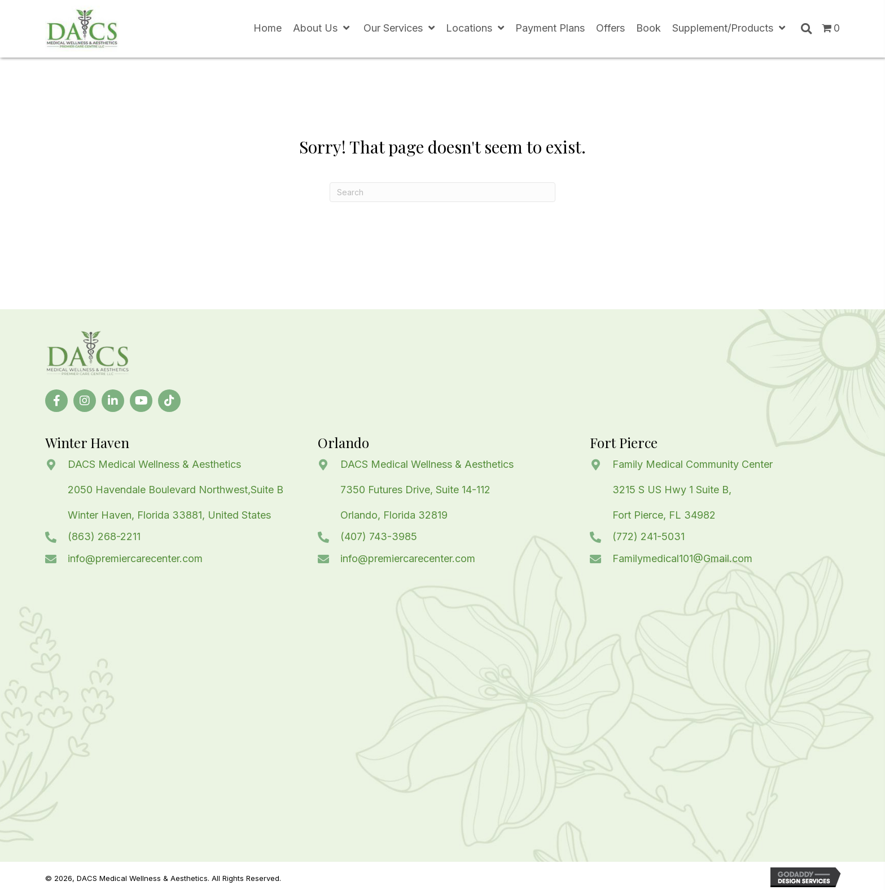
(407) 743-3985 (378, 536)
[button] (56, 400)
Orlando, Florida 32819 (394, 515)
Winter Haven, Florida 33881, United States (169, 515)
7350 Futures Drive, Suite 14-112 (415, 490)
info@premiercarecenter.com (135, 558)
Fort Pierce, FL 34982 (664, 515)
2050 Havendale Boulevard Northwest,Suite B (175, 490)
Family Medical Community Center (692, 464)
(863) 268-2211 (104, 536)
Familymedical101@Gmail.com (682, 558)
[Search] (442, 192)
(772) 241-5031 (648, 536)
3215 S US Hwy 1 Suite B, (671, 490)
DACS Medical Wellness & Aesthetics (154, 464)
